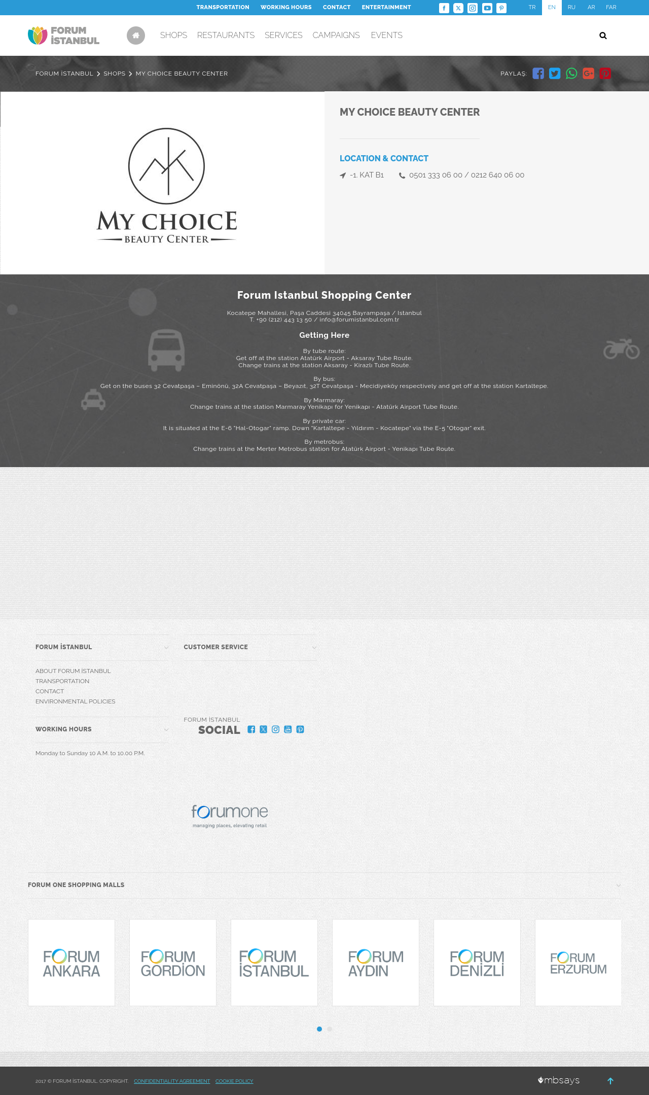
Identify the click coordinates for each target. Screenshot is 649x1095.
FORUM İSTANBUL (64, 73)
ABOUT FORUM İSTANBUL (73, 671)
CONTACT (337, 7)
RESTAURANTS (226, 35)
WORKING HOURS (286, 7)
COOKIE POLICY (234, 1081)
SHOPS (173, 35)
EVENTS (387, 35)
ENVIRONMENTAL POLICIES (75, 701)
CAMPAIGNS (336, 35)
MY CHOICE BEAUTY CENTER (182, 73)
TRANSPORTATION (223, 7)
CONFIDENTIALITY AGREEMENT (172, 1081)
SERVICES (283, 35)
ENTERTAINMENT (386, 7)
